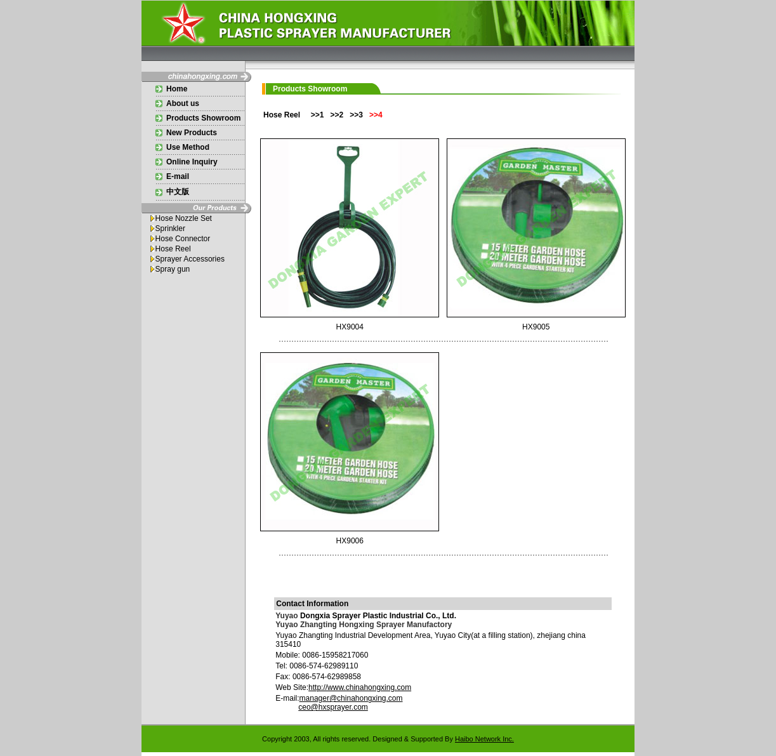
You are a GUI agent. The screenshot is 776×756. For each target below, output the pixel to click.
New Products (191, 132)
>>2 (337, 114)
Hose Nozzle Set (183, 218)
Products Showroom (203, 118)
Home (176, 88)
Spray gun (172, 269)
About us (182, 103)
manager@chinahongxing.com (351, 698)
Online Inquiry (192, 161)
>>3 (357, 114)
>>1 (317, 114)
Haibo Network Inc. (484, 739)
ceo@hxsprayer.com (333, 707)
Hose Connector (183, 238)
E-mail (177, 176)
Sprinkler (170, 228)
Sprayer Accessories (190, 259)
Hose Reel (173, 248)
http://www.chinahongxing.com (359, 687)
